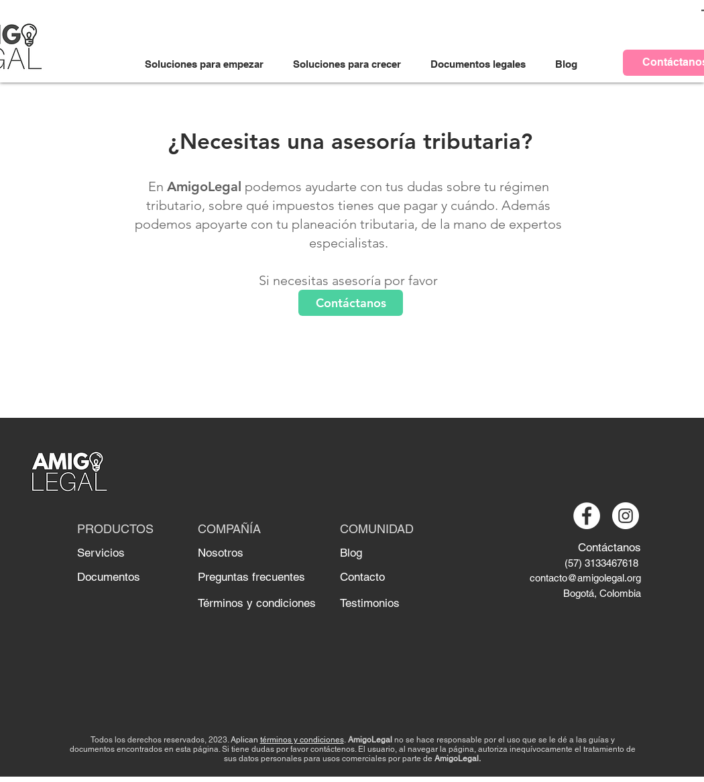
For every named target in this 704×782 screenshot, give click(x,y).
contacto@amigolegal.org (585, 577)
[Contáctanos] (350, 303)
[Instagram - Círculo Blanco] (625, 515)
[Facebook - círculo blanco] (586, 515)
